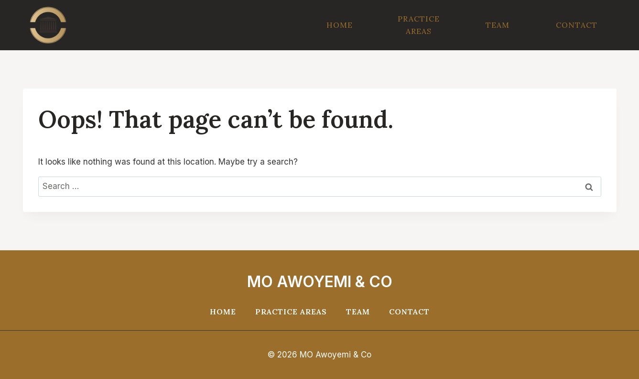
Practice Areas (419, 25)
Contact (576, 25)
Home (339, 25)
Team (497, 25)
